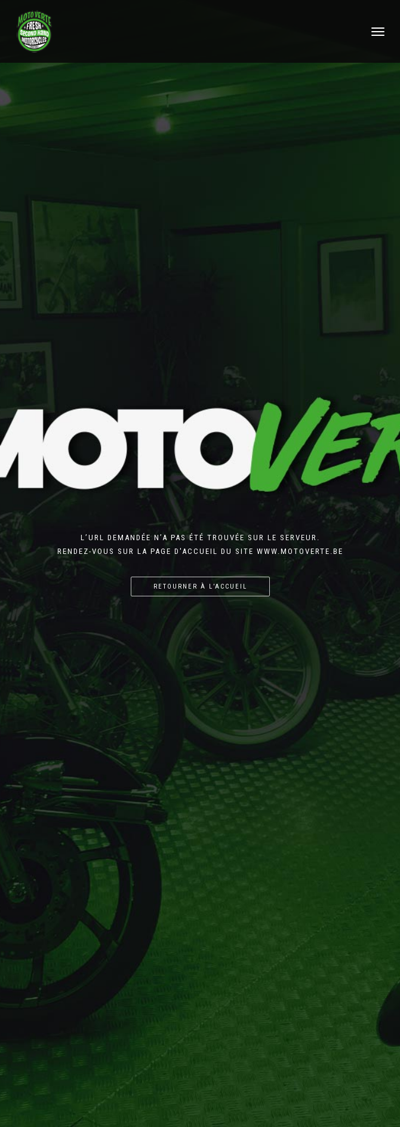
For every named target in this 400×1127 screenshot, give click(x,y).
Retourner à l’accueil (200, 586)
